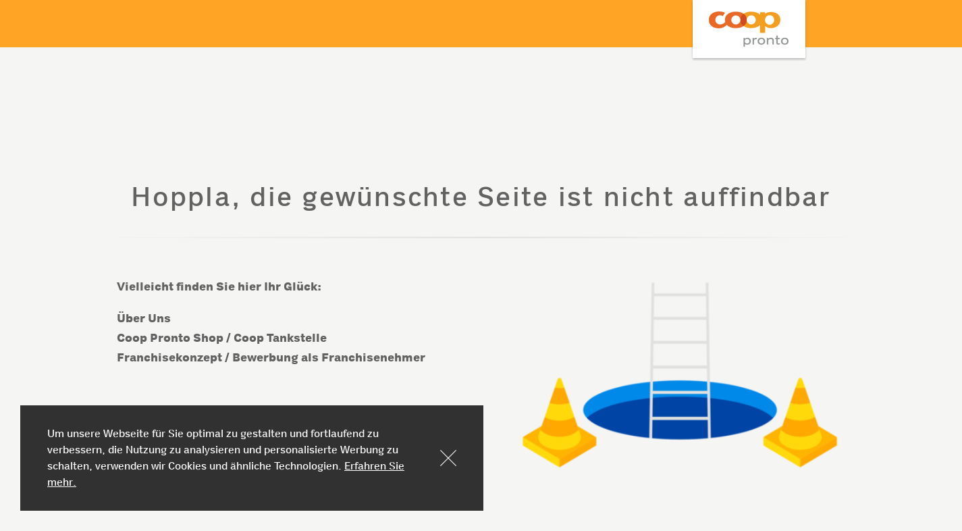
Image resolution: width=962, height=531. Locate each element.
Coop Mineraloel (749, 29)
